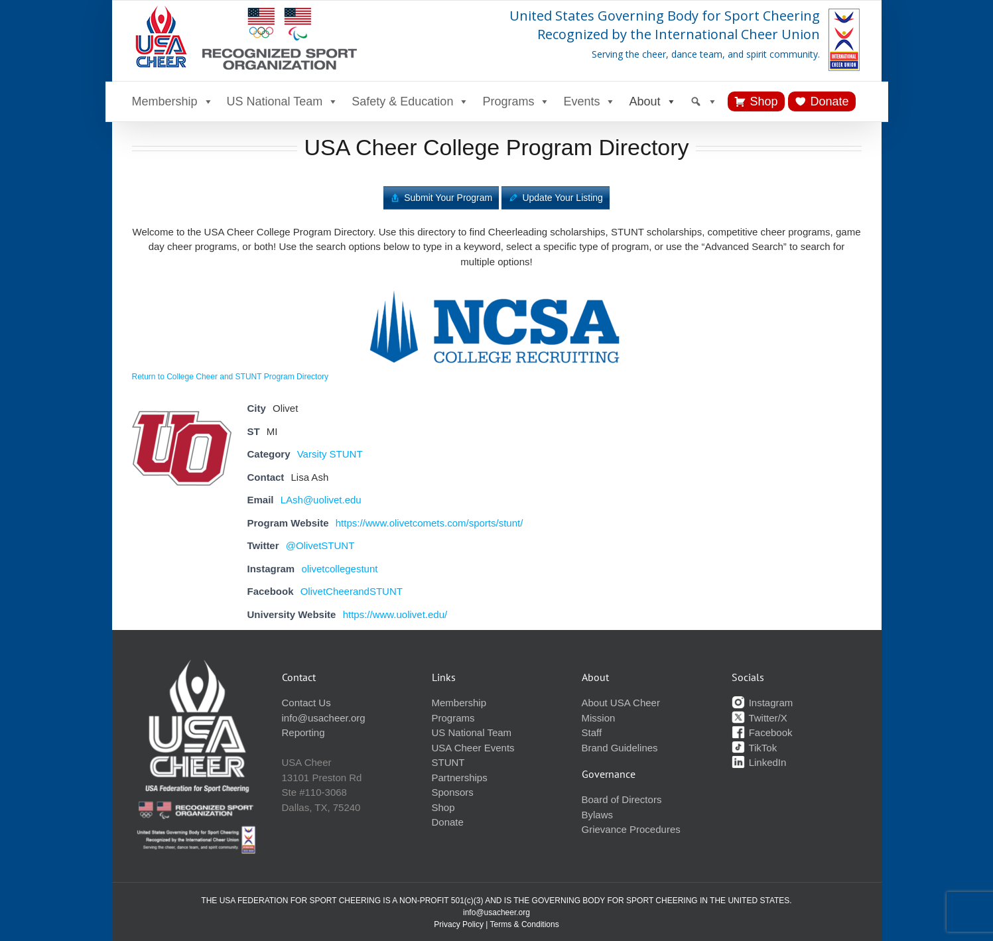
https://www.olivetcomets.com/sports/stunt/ (429, 523)
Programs (516, 101)
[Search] (703, 101)
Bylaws (598, 814)
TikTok (754, 747)
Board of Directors (622, 799)
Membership (173, 101)
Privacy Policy (459, 924)
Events (589, 101)
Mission (599, 717)
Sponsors (453, 792)
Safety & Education (410, 101)
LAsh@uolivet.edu (321, 499)
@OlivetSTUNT (320, 545)
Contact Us (306, 702)
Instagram (762, 702)
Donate (830, 101)
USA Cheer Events (473, 747)
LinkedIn (759, 762)
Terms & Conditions (524, 924)
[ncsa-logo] (496, 287)
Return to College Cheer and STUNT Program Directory (230, 376)
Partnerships (460, 777)
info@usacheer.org (323, 717)
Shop (764, 101)
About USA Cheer (621, 702)
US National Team (283, 101)
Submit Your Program (448, 197)
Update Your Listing (562, 197)
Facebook (762, 732)
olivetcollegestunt (339, 568)
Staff (592, 732)
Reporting (303, 732)
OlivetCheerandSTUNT (351, 591)
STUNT (448, 762)
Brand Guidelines (620, 747)
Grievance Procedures (631, 829)
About (652, 101)
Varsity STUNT (330, 454)
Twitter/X (759, 717)
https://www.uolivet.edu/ (395, 614)
